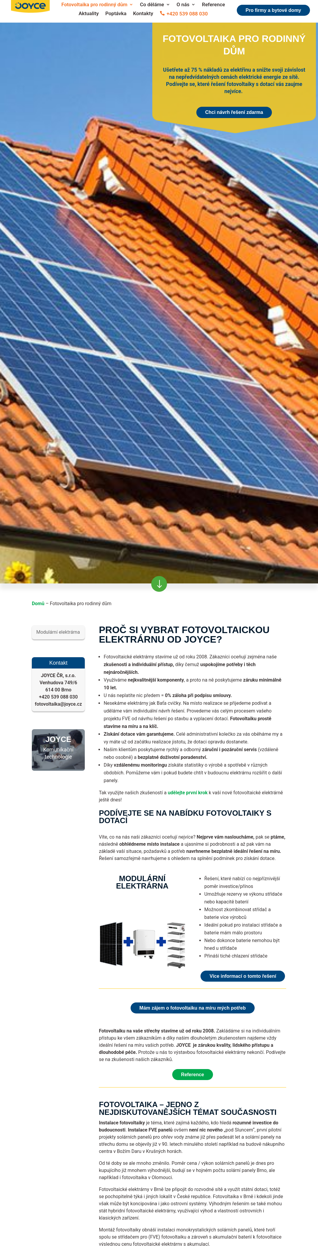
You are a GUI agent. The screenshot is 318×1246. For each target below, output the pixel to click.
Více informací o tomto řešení (242, 976)
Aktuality (89, 13)
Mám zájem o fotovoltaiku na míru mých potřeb (193, 1007)
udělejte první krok (188, 792)
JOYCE (58, 739)
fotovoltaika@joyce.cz (58, 704)
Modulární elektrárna (58, 632)
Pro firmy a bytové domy (273, 10)
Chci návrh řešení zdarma (234, 112)
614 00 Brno (58, 690)
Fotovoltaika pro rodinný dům (94, 4)
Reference (213, 4)
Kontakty (143, 13)
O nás (183, 4)
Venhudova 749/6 (58, 682)
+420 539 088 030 (187, 14)
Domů (38, 603)
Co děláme (152, 4)
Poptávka (115, 13)
